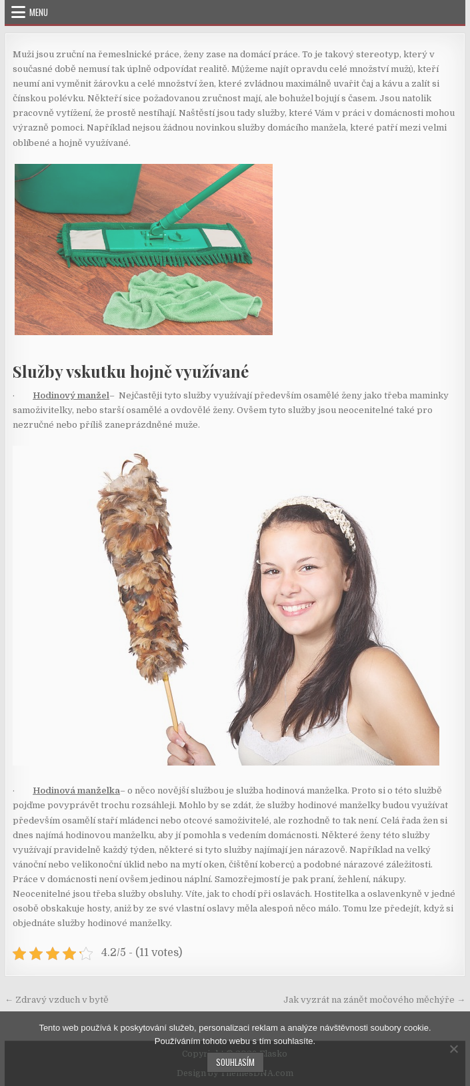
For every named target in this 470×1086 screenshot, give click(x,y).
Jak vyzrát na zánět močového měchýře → (374, 1000)
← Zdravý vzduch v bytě (57, 1000)
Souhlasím (235, 1062)
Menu (38, 12)
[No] (453, 1048)
